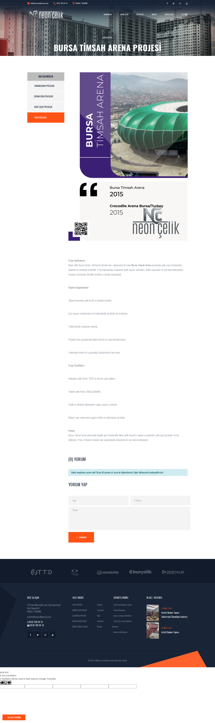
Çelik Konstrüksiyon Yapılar (122, 604)
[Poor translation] (7, 683)
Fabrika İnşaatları (118, 610)
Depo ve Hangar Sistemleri (121, 615)
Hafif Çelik (169, 14)
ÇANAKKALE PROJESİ (78, 615)
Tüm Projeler (40, 117)
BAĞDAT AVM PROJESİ (79, 610)
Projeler (139, 14)
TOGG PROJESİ (76, 604)
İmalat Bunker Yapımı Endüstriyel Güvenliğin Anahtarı (174, 614)
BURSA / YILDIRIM (79, 3)
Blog (97, 615)
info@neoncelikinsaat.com (37, 3)
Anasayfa (107, 37)
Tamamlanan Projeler (44, 85)
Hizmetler (124, 14)
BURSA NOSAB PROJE (79, 621)
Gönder (84, 537)
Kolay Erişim (14, 717)
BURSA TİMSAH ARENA (79, 626)
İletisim (98, 626)
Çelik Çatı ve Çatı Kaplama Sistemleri (122, 624)
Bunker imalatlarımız (120, 632)
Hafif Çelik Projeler (43, 107)
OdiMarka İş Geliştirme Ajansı (104, 660)
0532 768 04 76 (60, 3)
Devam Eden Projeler (43, 96)
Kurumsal (108, 14)
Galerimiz (99, 621)
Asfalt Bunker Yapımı (170, 632)
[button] (77, 156)
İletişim (185, 14)
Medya (154, 14)
